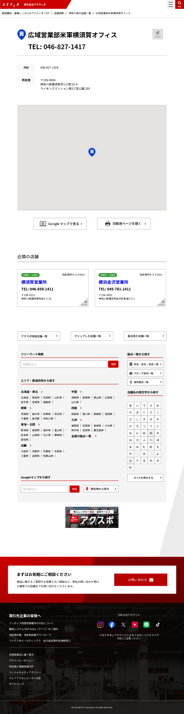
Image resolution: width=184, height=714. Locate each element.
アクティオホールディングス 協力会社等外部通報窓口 (39, 640)
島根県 (86, 397)
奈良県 (58, 451)
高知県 (108, 414)
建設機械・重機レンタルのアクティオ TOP (25, 13)
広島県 (108, 397)
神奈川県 (48, 418)
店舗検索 (59, 13)
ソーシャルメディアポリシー (25, 672)
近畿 (24, 445)
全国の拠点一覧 (81, 436)
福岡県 (75, 425)
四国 (74, 408)
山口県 (75, 402)
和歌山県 (48, 456)
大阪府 (24, 451)
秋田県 (47, 397)
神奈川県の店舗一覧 (80, 13)
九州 (74, 420)
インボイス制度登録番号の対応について (31, 623)
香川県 (86, 414)
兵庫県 (47, 451)
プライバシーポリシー (21, 660)
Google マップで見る (63, 223)
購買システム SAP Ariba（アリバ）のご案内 (33, 629)
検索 (179, 6)
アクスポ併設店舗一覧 (34, 336)
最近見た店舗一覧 (138, 336)
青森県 (35, 397)
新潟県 (24, 430)
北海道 (24, 397)
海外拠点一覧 (141, 382)
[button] (92, 152)
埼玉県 (58, 414)
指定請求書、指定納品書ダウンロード (30, 634)
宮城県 (35, 402)
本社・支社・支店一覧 (146, 364)
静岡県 (58, 435)
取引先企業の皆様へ (25, 615)
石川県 (47, 435)
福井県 (47, 430)
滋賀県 (35, 456)
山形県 (58, 397)
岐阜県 (24, 435)
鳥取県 (75, 397)
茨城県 (24, 414)
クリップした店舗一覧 (87, 336)
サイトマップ (16, 684)
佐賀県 (86, 425)
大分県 (108, 425)
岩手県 (24, 402)
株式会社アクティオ (24, 4)
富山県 (58, 430)
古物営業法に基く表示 (21, 654)
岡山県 (97, 397)
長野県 (35, 430)
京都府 (35, 451)
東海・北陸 (28, 424)
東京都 (35, 418)
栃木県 (35, 414)
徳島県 (75, 414)
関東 (24, 408)
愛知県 (24, 439)
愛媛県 (97, 414)
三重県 (24, 456)
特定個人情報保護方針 (21, 666)
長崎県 (97, 425)
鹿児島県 (99, 430)
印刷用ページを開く (127, 223)
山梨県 (35, 435)
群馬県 (47, 414)
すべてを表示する (143, 477)
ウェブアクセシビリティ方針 (25, 678)
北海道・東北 (29, 391)
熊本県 (75, 430)
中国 (74, 391)
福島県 (47, 402)
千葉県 (24, 418)
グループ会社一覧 (143, 373)
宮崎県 (86, 430)
